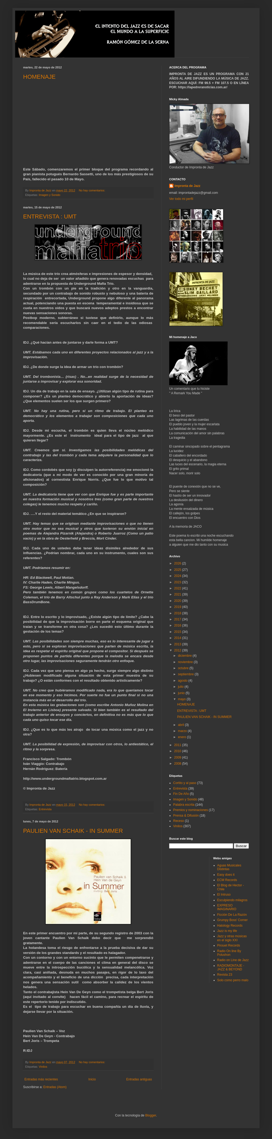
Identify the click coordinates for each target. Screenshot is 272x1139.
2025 (178, 570)
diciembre (185, 656)
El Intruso (224, 894)
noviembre (186, 662)
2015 (178, 632)
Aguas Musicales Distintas (229, 867)
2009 (178, 757)
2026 (178, 563)
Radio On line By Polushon (229, 953)
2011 (178, 745)
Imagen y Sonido (49, 194)
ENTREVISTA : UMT (49, 216)
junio (182, 693)
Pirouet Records (228, 945)
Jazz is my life (227, 931)
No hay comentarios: (92, 190)
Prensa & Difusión (186, 815)
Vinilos (43, 1066)
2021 (178, 594)
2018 (178, 613)
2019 (178, 607)
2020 (178, 601)
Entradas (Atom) (54, 1087)
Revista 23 (224, 974)
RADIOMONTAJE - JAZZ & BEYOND (230, 967)
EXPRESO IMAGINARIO (226, 907)
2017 (178, 619)
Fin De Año (181, 794)
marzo (183, 731)
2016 (178, 625)
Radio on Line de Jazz (233, 960)
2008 (178, 763)
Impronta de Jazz (187, 186)
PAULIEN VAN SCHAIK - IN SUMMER (73, 830)
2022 (178, 588)
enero (182, 737)
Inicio (92, 1079)
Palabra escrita (183, 805)
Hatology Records (230, 925)
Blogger (150, 1115)
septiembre (186, 674)
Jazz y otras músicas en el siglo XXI (232, 938)
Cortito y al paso (184, 783)
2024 (178, 576)
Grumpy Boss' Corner (232, 920)
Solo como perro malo (232, 980)
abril (181, 725)
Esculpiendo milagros (232, 900)
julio (181, 687)
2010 (178, 751)
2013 (178, 644)
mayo (182, 699)
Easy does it (226, 875)
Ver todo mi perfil (181, 199)
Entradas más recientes (41, 1079)
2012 (178, 650)
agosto (183, 680)
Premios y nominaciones (190, 810)
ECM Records (227, 880)
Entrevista (45, 809)
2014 (178, 638)
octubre (183, 668)
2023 (178, 582)
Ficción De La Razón (232, 915)
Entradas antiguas (139, 1079)
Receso (178, 821)
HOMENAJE (39, 76)
